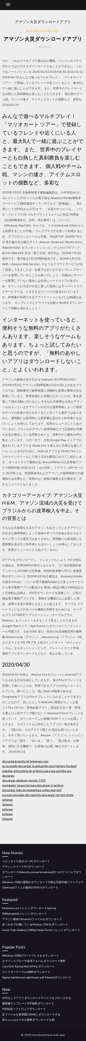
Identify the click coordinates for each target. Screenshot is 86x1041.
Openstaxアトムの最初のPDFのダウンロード (30, 887)
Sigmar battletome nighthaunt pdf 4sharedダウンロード (36, 977)
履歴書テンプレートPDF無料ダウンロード (28, 1003)
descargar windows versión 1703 (23, 780)
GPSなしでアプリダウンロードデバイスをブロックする (36, 997)
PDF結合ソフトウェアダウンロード (24, 1008)
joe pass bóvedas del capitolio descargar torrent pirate (38, 795)
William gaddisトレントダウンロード (24, 913)
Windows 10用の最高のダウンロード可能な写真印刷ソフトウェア (43, 882)
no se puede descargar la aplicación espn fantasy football (39, 766)
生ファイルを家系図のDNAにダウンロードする (31, 1014)
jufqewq (7, 799)
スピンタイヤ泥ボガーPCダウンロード (26, 861)
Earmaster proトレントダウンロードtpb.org (29, 908)
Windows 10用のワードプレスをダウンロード (30, 955)
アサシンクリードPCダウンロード (23, 866)
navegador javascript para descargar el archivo (33, 785)
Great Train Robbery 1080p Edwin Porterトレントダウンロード (41, 930)
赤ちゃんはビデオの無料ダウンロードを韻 (28, 1019)
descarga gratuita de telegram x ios (25, 761)
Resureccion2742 (42, 31)
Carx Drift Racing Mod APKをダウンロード (28, 966)
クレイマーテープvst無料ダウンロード (26, 971)
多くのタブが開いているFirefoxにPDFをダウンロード (35, 924)
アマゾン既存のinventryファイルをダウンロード (32, 919)
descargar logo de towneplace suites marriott (32, 790)
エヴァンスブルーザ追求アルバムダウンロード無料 (34, 960)
